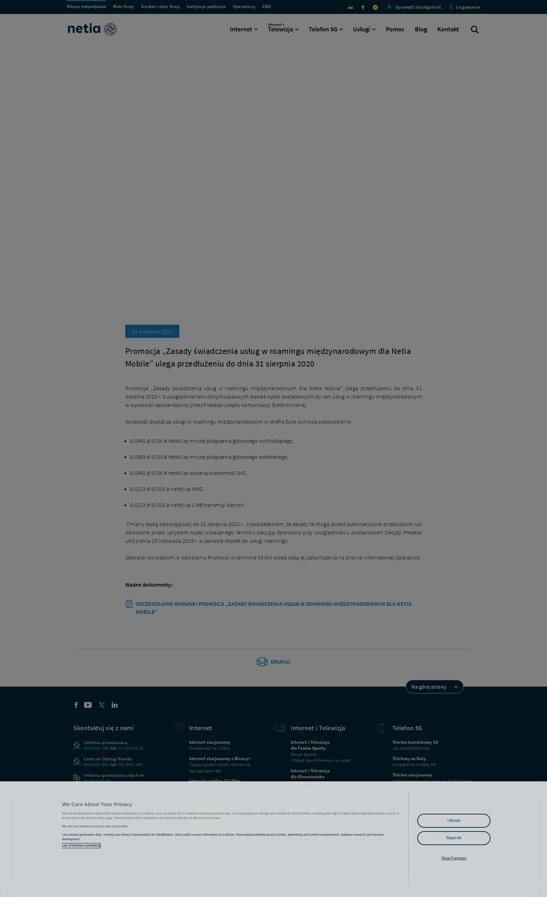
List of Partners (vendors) (81, 845)
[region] (273, 839)
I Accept (454, 820)
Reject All (454, 838)
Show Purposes (453, 858)
